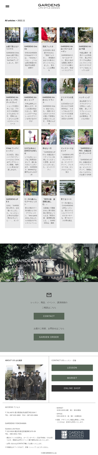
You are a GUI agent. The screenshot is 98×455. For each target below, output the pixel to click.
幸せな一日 (47, 148)
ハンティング (84, 97)
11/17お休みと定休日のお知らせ (30, 150)
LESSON (72, 368)
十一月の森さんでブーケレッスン (30, 201)
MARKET (72, 378)
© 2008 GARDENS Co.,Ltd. (49, 453)
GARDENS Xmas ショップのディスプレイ (12, 99)
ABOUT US (13, 360)
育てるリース (66, 199)
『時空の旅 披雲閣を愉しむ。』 (49, 201)
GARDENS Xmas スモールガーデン (67, 48)
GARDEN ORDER (49, 337)
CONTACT (49, 316)
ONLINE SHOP (72, 388)
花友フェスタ (48, 46)
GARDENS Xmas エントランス (49, 99)
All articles (10, 20)
